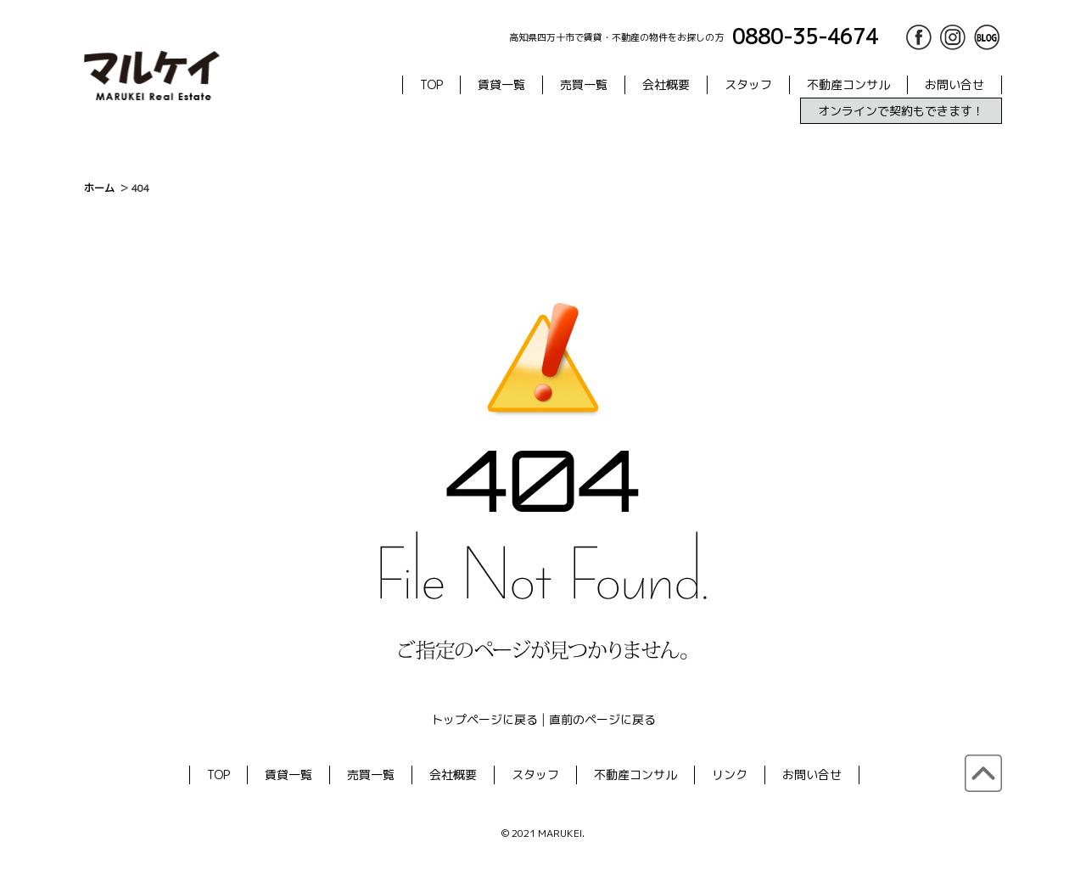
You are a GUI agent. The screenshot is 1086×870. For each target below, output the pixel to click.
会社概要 (666, 84)
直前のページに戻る (602, 719)
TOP (431, 84)
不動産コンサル (848, 84)
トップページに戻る (484, 719)
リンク (729, 774)
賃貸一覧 (501, 84)
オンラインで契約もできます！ (901, 111)
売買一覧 (583, 84)
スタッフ (748, 84)
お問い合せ (954, 84)
